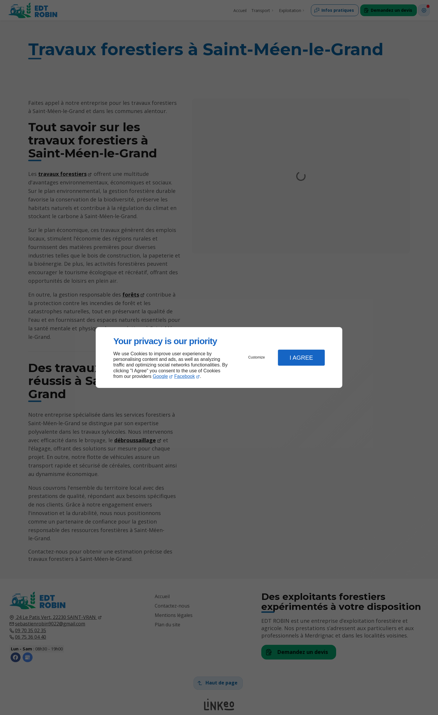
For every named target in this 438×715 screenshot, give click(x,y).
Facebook (184, 376)
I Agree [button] (301, 357)
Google (160, 376)
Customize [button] (256, 357)
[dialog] (219, 357)
